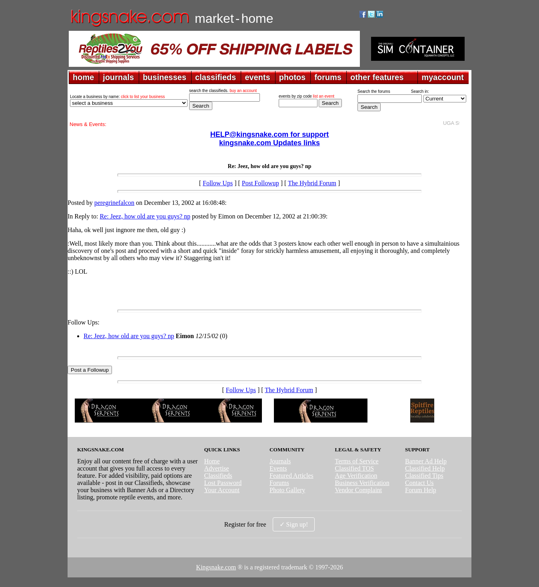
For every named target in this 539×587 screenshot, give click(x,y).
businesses (164, 77)
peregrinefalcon (114, 202)
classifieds (215, 77)
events (257, 77)
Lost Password (223, 482)
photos (292, 77)
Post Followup (260, 183)
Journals (280, 461)
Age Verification (356, 475)
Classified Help (425, 468)
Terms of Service (357, 461)
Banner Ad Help (426, 461)
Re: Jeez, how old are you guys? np (145, 216)
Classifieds (218, 475)
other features (376, 77)
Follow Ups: (84, 322)
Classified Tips (424, 475)
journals (118, 77)
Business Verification (362, 482)
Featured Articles (291, 475)
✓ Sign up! (293, 524)
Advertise (216, 468)
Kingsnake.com (216, 567)
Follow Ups (218, 183)
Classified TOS (354, 468)
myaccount (442, 77)
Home (212, 461)
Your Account (222, 490)
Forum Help (420, 490)
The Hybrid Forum (312, 183)
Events (278, 468)
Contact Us (419, 482)
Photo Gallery (287, 490)
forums (327, 77)
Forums (279, 482)
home (83, 77)
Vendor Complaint (358, 490)
